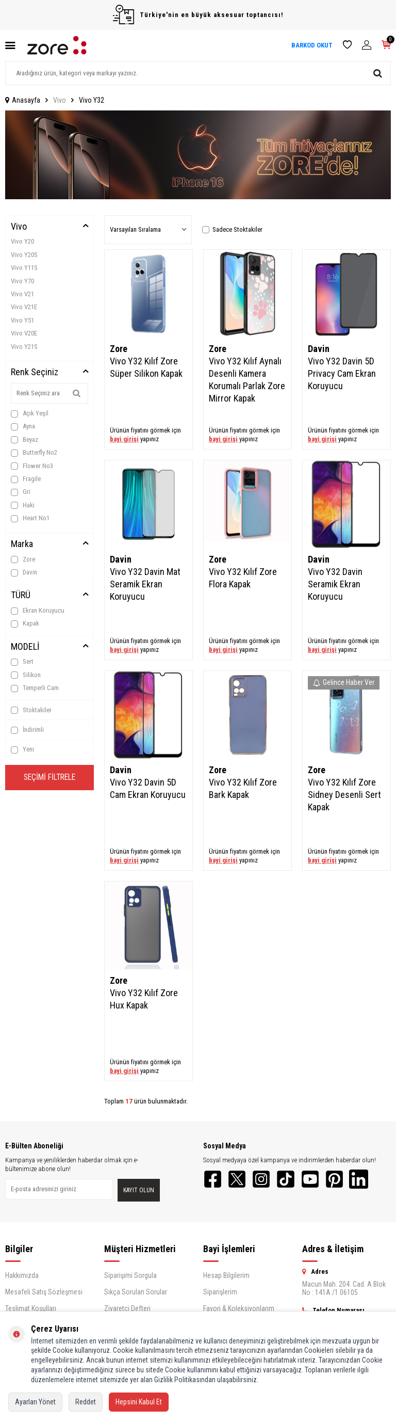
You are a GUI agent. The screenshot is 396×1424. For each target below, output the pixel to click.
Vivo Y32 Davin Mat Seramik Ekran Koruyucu (145, 584)
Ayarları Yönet (35, 1402)
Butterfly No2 (34, 453)
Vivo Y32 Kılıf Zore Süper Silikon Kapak (146, 367)
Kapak (25, 623)
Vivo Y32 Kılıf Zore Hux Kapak (144, 999)
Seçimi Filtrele (49, 778)
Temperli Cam (35, 688)
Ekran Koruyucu (37, 610)
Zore (23, 559)
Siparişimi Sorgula (130, 1276)
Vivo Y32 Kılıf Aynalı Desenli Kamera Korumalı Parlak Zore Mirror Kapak (247, 380)
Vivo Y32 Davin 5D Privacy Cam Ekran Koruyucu (342, 373)
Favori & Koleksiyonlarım (238, 1309)
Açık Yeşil (29, 413)
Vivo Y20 (22, 241)
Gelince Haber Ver (343, 682)
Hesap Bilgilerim (226, 1276)
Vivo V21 (22, 294)
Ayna (23, 426)
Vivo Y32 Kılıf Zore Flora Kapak (243, 577)
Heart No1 (30, 518)
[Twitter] (239, 1180)
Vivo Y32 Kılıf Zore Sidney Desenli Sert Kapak (344, 794)
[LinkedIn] (368, 1180)
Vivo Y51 (22, 320)
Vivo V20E (24, 333)
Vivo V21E (24, 307)
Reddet (85, 1402)
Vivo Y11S (24, 267)
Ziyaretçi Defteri (127, 1309)
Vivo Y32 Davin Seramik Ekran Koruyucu (335, 584)
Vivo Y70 (22, 281)
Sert (22, 662)
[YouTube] (316, 1180)
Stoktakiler (31, 710)
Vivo (59, 100)
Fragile (26, 479)
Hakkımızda (22, 1276)
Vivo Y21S (24, 346)
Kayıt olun (138, 1190)
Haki (23, 505)
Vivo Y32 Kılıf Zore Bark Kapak (243, 788)
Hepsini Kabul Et (139, 1402)
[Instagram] (265, 1180)
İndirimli (27, 730)
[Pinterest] (342, 1180)
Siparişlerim (220, 1293)
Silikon (26, 675)
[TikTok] (290, 1180)
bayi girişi (124, 439)
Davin (24, 572)
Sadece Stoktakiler (232, 229)
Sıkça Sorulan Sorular (135, 1293)
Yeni (22, 749)
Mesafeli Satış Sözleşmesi (43, 1293)
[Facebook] (213, 1180)
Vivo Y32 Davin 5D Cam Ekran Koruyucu (148, 788)
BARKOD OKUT (312, 45)
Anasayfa (22, 100)
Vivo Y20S (24, 255)
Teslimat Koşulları (30, 1309)
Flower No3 (32, 466)
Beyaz (24, 440)
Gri (20, 492)
